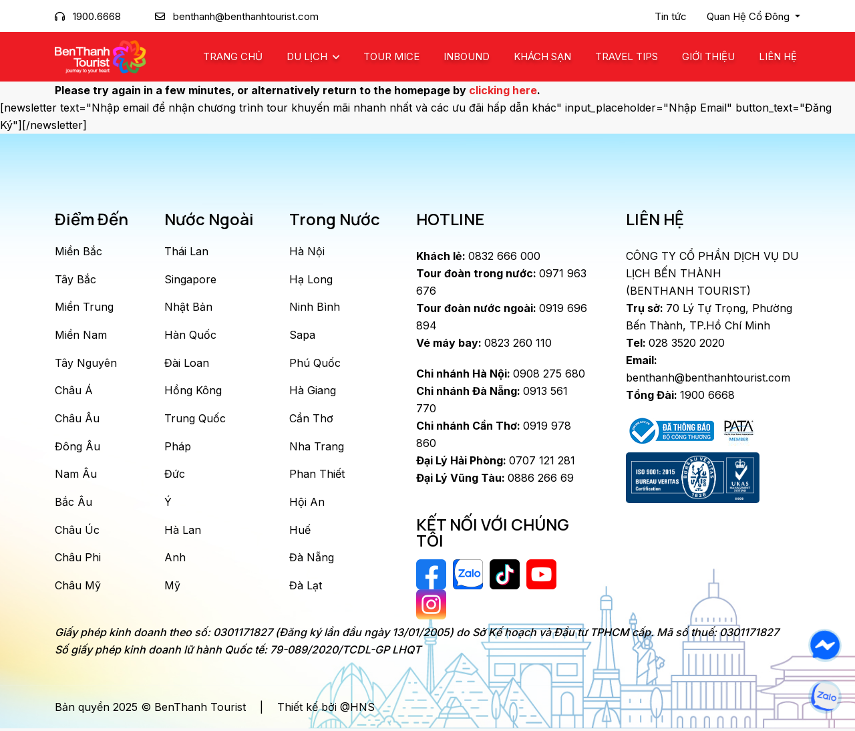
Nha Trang (316, 447)
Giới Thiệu (708, 56)
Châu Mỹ (78, 588)
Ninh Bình (314, 307)
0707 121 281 (495, 460)
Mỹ (172, 588)
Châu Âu (77, 419)
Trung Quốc (195, 419)
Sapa (302, 335)
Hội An (307, 503)
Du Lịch (308, 56)
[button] (753, 16)
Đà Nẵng (311, 560)
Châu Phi (78, 560)
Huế (300, 532)
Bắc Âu (73, 503)
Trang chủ (233, 56)
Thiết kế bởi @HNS (326, 709)
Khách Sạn (542, 56)
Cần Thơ (311, 419)
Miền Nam (81, 335)
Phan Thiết (317, 475)
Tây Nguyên (86, 363)
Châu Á (74, 391)
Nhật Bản (188, 307)
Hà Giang (312, 391)
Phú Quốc (315, 363)
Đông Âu (77, 447)
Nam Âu (76, 475)
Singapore (190, 279)
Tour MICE (391, 56)
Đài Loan (186, 363)
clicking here (503, 90)
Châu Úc (77, 532)
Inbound (467, 56)
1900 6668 (680, 395)
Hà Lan (182, 532)
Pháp (177, 447)
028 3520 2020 (675, 342)
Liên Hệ (778, 56)
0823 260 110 (484, 342)
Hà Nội (307, 251)
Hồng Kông (193, 391)
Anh (175, 560)
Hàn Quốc (190, 335)
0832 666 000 (478, 256)
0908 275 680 (500, 373)
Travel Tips (626, 56)
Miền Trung (84, 307)
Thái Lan (186, 251)
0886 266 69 (495, 477)
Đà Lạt (305, 588)
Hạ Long (311, 279)
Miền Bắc (78, 251)
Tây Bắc (75, 279)
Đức (174, 475)
